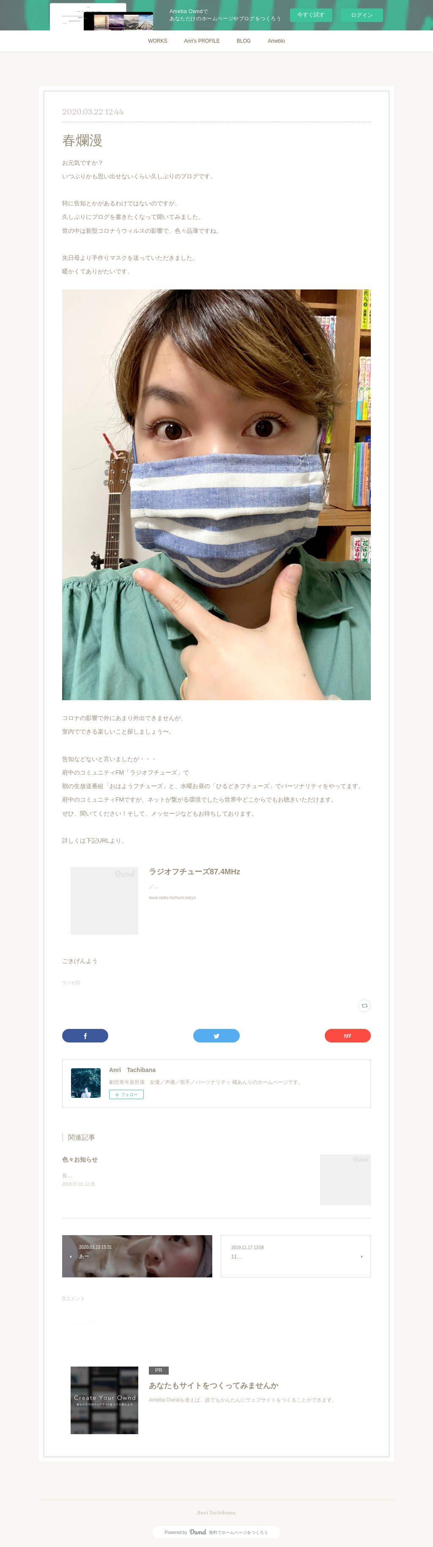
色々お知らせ (80, 1159)
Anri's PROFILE (201, 41)
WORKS (157, 41)
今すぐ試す (311, 14)
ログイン (362, 15)
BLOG (244, 41)
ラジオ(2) (71, 982)
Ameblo (276, 41)
